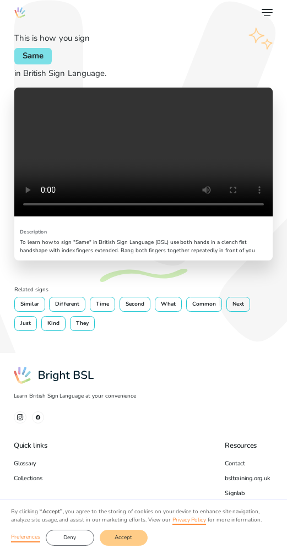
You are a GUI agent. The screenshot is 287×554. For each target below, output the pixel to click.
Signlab (234, 493)
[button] (266, 12)
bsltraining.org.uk (247, 478)
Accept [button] (123, 537)
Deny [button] (69, 537)
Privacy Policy (189, 520)
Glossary (25, 463)
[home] (19, 12)
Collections (28, 478)
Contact (235, 463)
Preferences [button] (25, 537)
